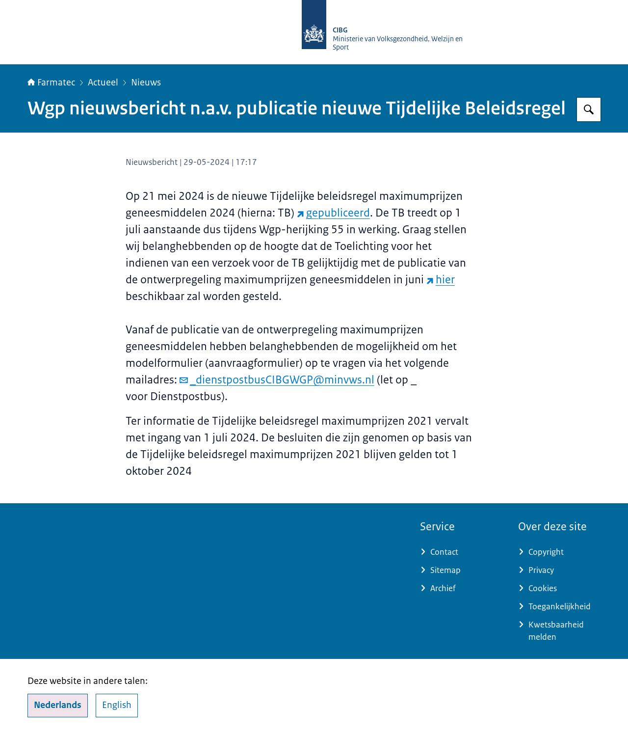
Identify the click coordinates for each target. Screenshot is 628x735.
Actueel (103, 82)
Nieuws (146, 82)
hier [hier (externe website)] (440, 279)
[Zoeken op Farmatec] (589, 109)
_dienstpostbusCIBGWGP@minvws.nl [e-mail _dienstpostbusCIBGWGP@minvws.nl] (277, 380)
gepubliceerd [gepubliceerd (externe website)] (333, 213)
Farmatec (51, 82)
